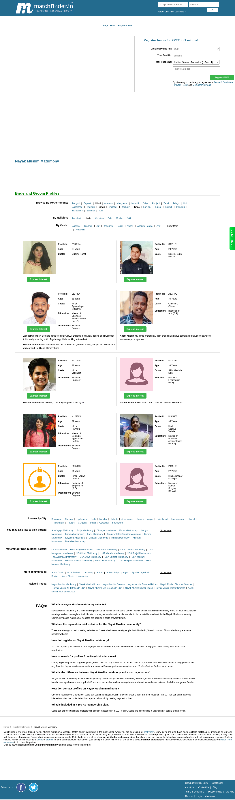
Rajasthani (77, 210)
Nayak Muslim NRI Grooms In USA (105, 588)
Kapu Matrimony (95, 534)
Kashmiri (126, 207)
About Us (189, 787)
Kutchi (158, 207)
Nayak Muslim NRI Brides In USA (69, 588)
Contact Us (203, 787)
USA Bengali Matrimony (64, 557)
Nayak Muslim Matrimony (63, 584)
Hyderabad (82, 519)
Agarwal (76, 226)
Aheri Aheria (68, 576)
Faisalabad (162, 519)
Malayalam (122, 203)
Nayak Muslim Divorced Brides (142, 584)
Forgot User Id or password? (172, 11)
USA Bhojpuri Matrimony (131, 560)
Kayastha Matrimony (75, 538)
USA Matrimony (59, 549)
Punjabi (155, 203)
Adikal (100, 572)
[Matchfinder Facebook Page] (21, 787)
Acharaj (89, 572)
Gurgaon (82, 523)
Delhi (93, 519)
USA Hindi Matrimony (86, 553)
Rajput (120, 226)
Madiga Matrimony (120, 538)
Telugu (176, 203)
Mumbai (103, 519)
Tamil (166, 203)
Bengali (76, 203)
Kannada (108, 203)
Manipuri (180, 207)
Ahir (158, 226)
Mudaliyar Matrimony (75, 541)
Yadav (130, 226)
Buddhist (76, 218)
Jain (110, 218)
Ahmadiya (83, 576)
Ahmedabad (127, 519)
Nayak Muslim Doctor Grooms (170, 588)
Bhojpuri (91, 207)
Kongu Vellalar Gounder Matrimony (124, 534)
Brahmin (88, 226)
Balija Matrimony (85, 530)
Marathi (135, 203)
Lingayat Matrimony (98, 538)
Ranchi (71, 523)
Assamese (77, 207)
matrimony (149, 732)
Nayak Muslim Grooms (113, 584)
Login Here (109, 25)
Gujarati (87, 203)
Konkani (147, 207)
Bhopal (191, 519)
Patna (93, 523)
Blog (215, 787)
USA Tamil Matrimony (106, 549)
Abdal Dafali (57, 572)
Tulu (101, 210)
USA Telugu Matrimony (81, 549)
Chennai (69, 519)
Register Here (125, 25)
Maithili (168, 207)
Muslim (119, 218)
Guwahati (104, 523)
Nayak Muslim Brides (89, 584)
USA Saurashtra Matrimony (78, 560)
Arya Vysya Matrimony (62, 530)
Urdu (185, 203)
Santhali (91, 210)
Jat (98, 226)
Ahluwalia (80, 229)
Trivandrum (58, 523)
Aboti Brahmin (74, 572)
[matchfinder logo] (44, 8)
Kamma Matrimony (74, 534)
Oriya (145, 203)
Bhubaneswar (177, 519)
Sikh (129, 218)
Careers (189, 796)
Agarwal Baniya (145, 226)
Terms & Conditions (223, 82)
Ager (125, 572)
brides (40, 739)
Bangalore (56, 519)
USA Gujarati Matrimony (116, 557)
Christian (99, 218)
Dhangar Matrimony (106, 530)
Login (199, 796)
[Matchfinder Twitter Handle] (33, 787)
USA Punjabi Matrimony (139, 553)
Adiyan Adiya (112, 572)
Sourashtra (117, 523)
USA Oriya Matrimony (90, 557)
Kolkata (114, 519)
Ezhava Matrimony (128, 530)
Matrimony (210, 796)
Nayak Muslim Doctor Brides (139, 588)
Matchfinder (217, 783)
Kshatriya (108, 226)
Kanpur (140, 519)
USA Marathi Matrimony (112, 553)
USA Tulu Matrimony (105, 560)
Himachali (113, 207)
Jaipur (150, 519)
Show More (172, 226)
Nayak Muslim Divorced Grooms (176, 584)
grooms (49, 739)
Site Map (229, 791)
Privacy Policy (215, 791)
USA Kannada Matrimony (133, 549)
